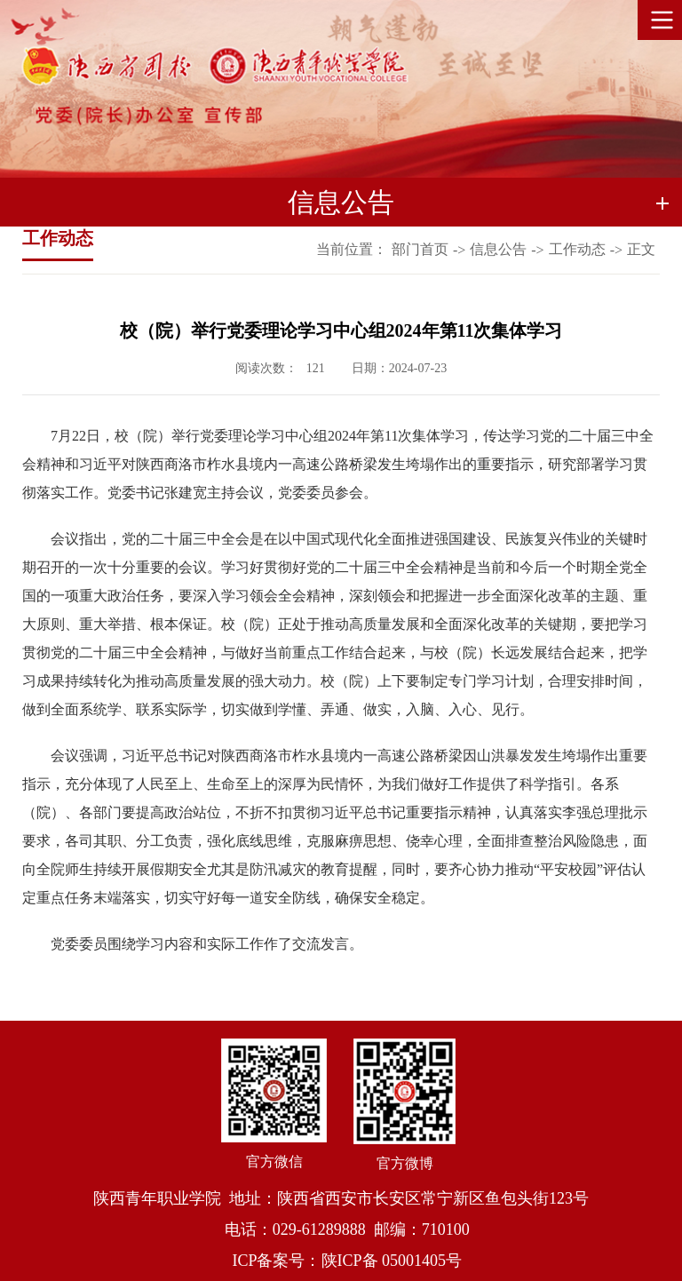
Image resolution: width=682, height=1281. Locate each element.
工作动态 (577, 249)
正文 (641, 249)
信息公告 (498, 249)
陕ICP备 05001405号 (392, 1260)
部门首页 (420, 249)
